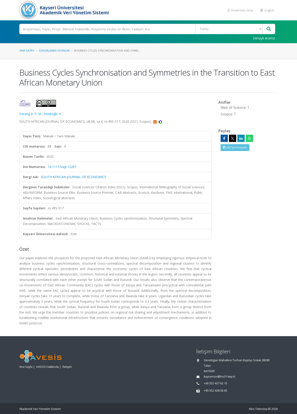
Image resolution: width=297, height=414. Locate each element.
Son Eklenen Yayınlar (54, 50)
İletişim (67, 367)
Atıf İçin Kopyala (235, 147)
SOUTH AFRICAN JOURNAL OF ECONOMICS (73, 177)
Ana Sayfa (27, 50)
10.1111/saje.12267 (62, 167)
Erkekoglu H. (53, 114)
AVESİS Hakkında (47, 367)
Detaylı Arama (264, 38)
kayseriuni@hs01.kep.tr (219, 376)
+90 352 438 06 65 (215, 390)
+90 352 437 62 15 (215, 383)
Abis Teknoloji (258, 409)
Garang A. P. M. (30, 114)
